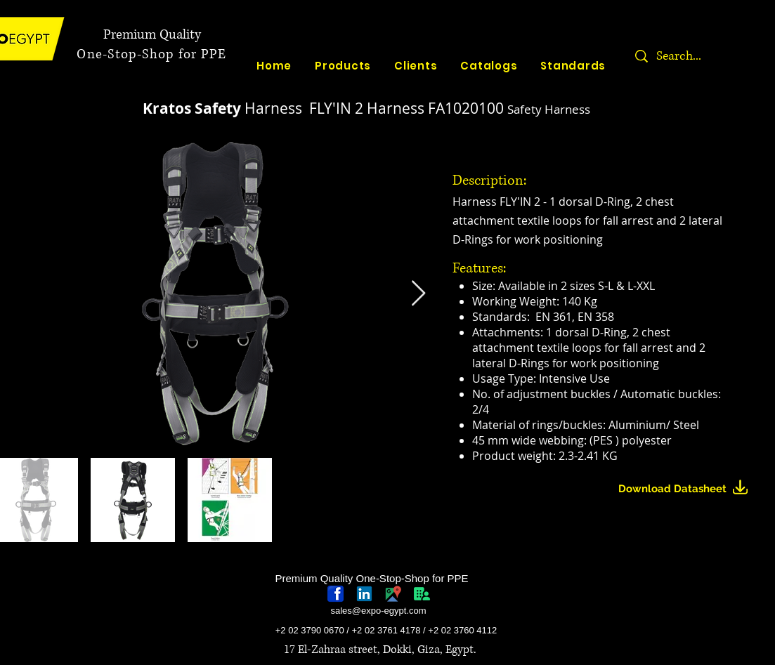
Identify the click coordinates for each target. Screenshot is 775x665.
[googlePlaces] (393, 594)
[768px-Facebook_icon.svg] (335, 594)
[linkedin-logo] (364, 594)
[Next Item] (418, 294)
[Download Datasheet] (689, 489)
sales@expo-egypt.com (378, 610)
